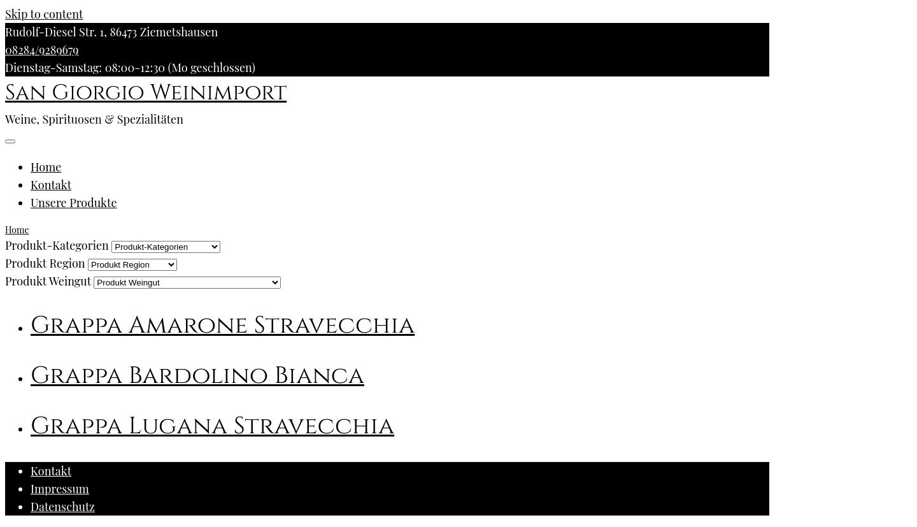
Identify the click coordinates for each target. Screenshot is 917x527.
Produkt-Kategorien (57, 245)
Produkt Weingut (48, 281)
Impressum (60, 488)
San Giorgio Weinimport (146, 93)
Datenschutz (63, 506)
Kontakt (51, 184)
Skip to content (44, 14)
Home (46, 167)
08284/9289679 (41, 49)
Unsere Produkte (74, 202)
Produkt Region (45, 263)
